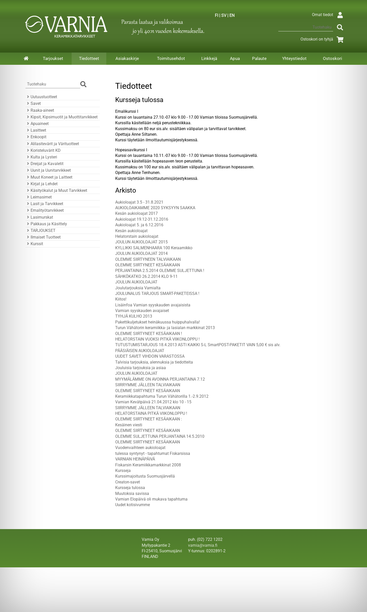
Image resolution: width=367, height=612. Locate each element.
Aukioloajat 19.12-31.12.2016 (141, 219)
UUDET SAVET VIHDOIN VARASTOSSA (150, 356)
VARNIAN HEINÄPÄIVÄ (135, 459)
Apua (235, 58)
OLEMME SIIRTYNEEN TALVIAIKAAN (148, 259)
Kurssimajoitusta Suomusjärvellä (145, 476)
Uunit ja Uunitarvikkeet (48, 170)
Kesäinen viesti (128, 424)
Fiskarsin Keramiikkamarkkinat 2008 (148, 465)
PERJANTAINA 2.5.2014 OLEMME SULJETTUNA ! (159, 270)
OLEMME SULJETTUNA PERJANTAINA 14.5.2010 (159, 436)
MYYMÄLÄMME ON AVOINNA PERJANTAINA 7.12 (160, 379)
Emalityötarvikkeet (44, 210)
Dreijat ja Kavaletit (44, 163)
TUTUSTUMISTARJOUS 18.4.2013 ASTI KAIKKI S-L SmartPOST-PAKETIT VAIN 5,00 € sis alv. (197, 344)
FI (216, 15)
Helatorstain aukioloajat (136, 236)
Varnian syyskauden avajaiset (142, 310)
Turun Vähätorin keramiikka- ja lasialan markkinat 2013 (165, 327)
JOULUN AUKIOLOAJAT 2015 (141, 242)
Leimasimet (38, 197)
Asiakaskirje (127, 58)
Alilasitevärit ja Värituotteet (52, 143)
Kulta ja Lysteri (41, 157)
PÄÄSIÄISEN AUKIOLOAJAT (139, 350)
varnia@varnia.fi (202, 545)
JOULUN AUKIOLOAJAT (136, 282)
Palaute (259, 58)
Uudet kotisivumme (132, 504)
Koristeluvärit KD (43, 150)
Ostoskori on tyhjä (322, 39)
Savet (33, 103)
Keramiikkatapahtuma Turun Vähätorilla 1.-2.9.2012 (161, 396)
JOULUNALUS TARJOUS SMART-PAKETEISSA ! (157, 293)
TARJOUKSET (40, 230)
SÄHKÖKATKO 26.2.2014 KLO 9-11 (146, 276)
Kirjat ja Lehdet (41, 183)
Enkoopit (35, 136)
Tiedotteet (89, 58)
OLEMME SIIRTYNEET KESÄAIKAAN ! (148, 333)
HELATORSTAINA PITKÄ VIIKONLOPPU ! (151, 413)
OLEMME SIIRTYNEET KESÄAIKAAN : (148, 419)
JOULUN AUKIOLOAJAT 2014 (141, 253)
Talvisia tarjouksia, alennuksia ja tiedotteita (154, 362)
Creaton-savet (127, 482)
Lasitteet (35, 130)
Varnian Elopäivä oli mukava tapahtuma (151, 499)
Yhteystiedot (294, 58)
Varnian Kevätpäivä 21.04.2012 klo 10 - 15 (153, 401)
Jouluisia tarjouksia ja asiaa (140, 367)
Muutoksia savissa (132, 493)
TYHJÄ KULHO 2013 (133, 316)
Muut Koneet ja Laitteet (48, 177)
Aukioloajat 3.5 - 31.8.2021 (139, 202)
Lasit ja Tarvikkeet (44, 203)
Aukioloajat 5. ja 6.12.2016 (139, 224)
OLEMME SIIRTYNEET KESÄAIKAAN (147, 265)
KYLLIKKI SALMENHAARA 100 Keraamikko (153, 247)
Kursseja (123, 470)
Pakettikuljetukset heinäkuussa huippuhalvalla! (157, 322)
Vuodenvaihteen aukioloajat (140, 447)
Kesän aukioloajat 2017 (136, 213)
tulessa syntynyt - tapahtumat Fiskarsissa (152, 453)
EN (231, 15)
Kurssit (34, 243)
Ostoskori (332, 58)
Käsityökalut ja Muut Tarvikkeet (56, 190)
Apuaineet (37, 123)
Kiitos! (120, 299)
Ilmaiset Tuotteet (43, 237)
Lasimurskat (39, 217)
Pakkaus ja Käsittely (46, 223)
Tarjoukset (53, 58)
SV (223, 15)
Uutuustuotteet (41, 96)
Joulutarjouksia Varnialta (138, 287)
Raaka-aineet (39, 110)
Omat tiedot (328, 14)
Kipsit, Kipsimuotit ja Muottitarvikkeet (61, 117)
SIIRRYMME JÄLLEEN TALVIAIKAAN (147, 384)
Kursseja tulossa (130, 487)
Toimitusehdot (171, 58)
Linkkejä (209, 58)
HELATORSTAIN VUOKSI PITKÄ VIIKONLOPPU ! (157, 339)
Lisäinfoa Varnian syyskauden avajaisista (152, 305)
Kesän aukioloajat (131, 230)
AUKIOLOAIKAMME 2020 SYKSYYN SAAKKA (155, 207)
